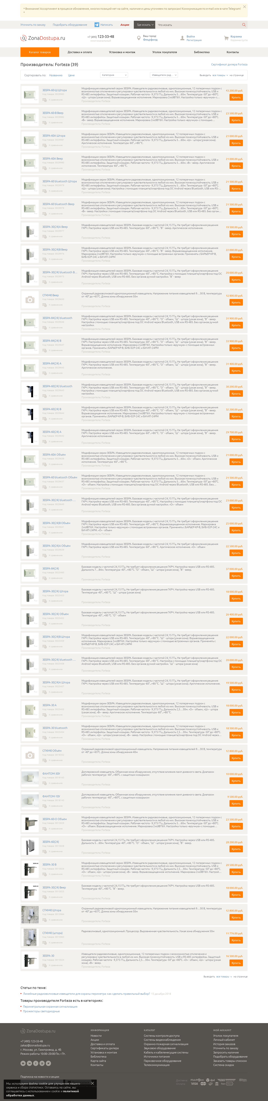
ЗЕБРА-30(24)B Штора (56, 636)
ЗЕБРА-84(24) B (51, 340)
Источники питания (157, 1056)
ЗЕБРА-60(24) (50, 842)
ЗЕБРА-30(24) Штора (55, 591)
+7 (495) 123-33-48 (31, 1041)
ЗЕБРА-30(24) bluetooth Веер (60, 272)
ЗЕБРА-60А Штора (53, 135)
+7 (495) (100, 37)
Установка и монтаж (122, 52)
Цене (71, 75)
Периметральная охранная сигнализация (50, 1006)
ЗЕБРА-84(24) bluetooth (57, 318)
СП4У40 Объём (52, 750)
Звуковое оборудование (160, 1048)
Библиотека (202, 52)
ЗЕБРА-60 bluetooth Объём (59, 477)
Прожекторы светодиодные (41, 1011)
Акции (124, 24)
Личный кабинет (224, 1040)
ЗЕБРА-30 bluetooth (55, 728)
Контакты (233, 52)
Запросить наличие (226, 1052)
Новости (96, 1035)
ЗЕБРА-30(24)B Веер (55, 249)
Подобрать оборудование (70, 24)
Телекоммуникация (157, 1065)
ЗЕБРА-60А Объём (54, 454)
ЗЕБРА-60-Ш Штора (54, 90)
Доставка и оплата (80, 52)
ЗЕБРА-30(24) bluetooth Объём (60, 500)
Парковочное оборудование (162, 1061)
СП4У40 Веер (50, 295)
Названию (56, 75)
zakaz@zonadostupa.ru (35, 1045)
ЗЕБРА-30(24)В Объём (56, 523)
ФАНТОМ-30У (51, 773)
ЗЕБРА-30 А (49, 705)
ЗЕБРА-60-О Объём (54, 819)
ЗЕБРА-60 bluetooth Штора (59, 181)
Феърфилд (150, 39)
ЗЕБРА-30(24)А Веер (55, 227)
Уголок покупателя (164, 52)
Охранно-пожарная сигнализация (166, 1044)
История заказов (224, 1044)
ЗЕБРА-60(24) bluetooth (57, 386)
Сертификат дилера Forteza (229, 64)
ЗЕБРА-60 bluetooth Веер (58, 204)
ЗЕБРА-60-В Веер (52, 113)
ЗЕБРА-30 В (49, 864)
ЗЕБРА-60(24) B (51, 409)
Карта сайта (98, 1061)
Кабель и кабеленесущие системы (166, 1052)
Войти (191, 36)
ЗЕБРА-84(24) (50, 568)
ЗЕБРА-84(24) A (51, 363)
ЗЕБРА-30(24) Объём (55, 614)
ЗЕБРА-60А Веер (52, 158)
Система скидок (223, 1065)
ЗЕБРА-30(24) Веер (54, 887)
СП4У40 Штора (51, 910)
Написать (106, 24)
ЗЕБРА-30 (48, 955)
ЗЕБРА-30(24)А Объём (56, 546)
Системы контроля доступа (162, 1035)
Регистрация (194, 40)
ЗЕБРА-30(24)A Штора (56, 682)
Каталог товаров (40, 52)
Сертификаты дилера (105, 1048)
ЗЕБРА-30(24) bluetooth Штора (60, 659)
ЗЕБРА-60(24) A (51, 432)
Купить (236, 97)
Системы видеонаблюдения (162, 1040)
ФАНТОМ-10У (51, 796)
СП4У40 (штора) (52, 933)
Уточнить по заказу (32, 24)
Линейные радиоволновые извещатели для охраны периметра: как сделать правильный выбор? (86, 993)
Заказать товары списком (230, 1061)
